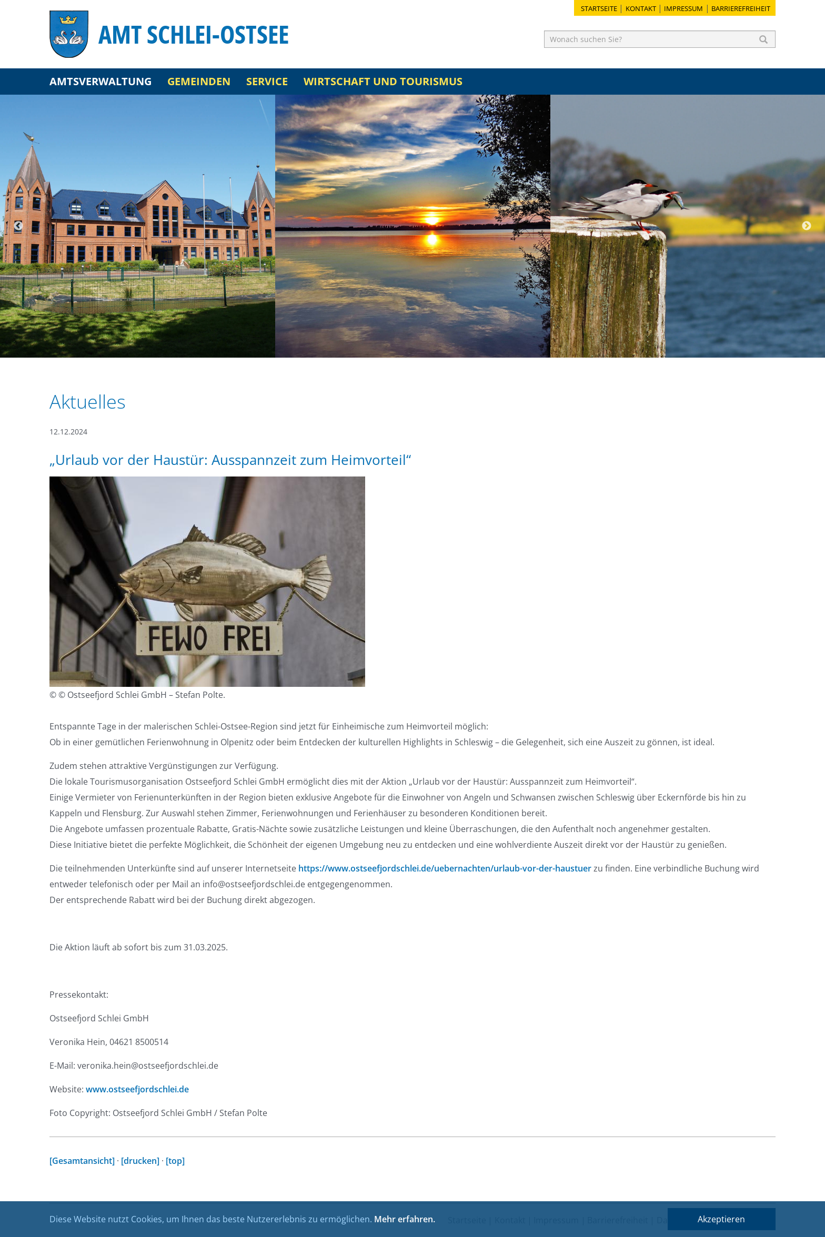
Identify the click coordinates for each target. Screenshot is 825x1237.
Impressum (683, 8)
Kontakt (641, 8)
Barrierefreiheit (740, 8)
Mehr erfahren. (404, 1219)
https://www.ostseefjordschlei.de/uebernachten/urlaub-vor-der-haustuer (444, 868)
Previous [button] (18, 226)
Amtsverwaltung (100, 81)
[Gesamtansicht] (82, 1161)
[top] (175, 1161)
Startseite (599, 8)
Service (267, 81)
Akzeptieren (721, 1219)
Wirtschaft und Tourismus (383, 81)
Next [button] (806, 226)
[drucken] (140, 1161)
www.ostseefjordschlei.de (137, 1089)
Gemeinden (198, 81)
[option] (137, 226)
